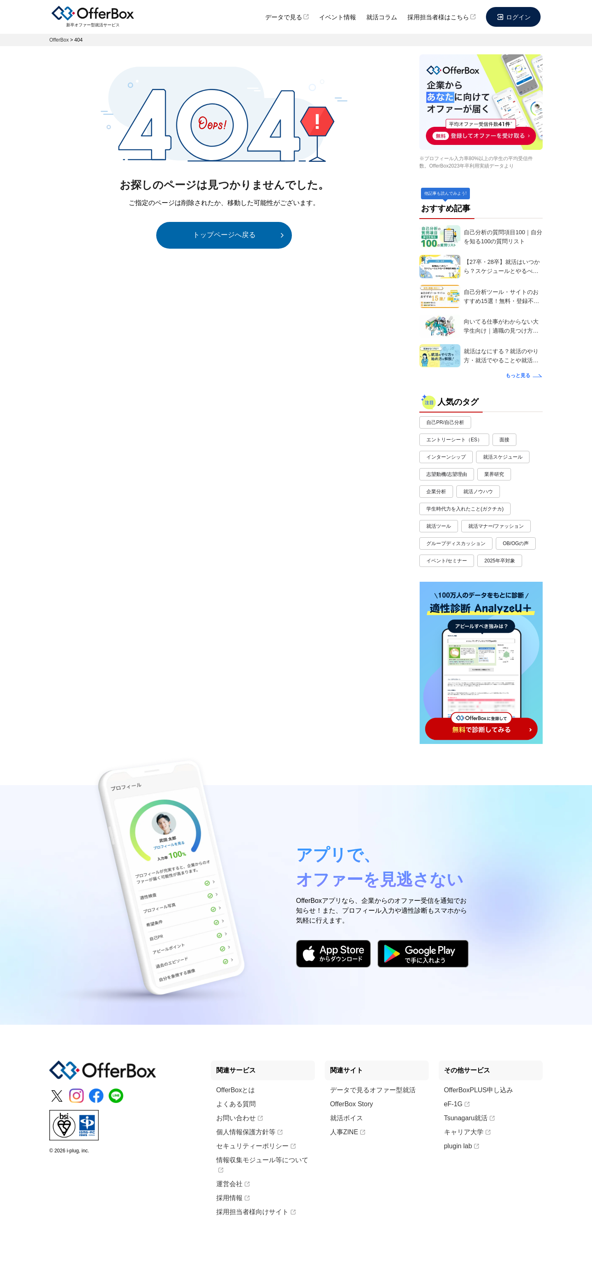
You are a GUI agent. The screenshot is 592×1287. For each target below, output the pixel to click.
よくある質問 (236, 1103)
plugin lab (461, 1145)
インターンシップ (446, 457)
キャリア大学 (467, 1131)
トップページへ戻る (224, 235)
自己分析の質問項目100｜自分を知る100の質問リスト (503, 237)
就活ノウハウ (478, 491)
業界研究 (494, 474)
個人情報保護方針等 (249, 1131)
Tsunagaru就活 (469, 1117)
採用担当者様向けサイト (256, 1211)
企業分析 (436, 491)
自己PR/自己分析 (445, 422)
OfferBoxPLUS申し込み (478, 1089)
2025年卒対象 (499, 561)
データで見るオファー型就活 (373, 1089)
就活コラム (381, 17)
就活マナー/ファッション (496, 526)
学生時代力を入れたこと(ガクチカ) (465, 509)
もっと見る (518, 375)
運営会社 (233, 1183)
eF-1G (456, 1103)
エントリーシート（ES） (454, 440)
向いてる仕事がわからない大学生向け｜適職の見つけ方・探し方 (501, 326)
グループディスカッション (456, 543)
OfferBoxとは (235, 1089)
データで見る (287, 17)
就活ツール (438, 526)
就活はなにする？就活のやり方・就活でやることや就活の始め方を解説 (501, 356)
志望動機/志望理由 (446, 474)
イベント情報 (337, 17)
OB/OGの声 (516, 543)
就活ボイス (346, 1117)
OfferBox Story (351, 1103)
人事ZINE (347, 1131)
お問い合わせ (239, 1117)
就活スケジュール (503, 457)
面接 (504, 440)
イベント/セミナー (446, 561)
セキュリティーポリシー (256, 1145)
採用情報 (233, 1197)
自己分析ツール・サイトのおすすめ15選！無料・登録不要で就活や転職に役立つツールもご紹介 (501, 297)
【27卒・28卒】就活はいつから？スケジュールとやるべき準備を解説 (502, 267)
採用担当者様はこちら (441, 17)
